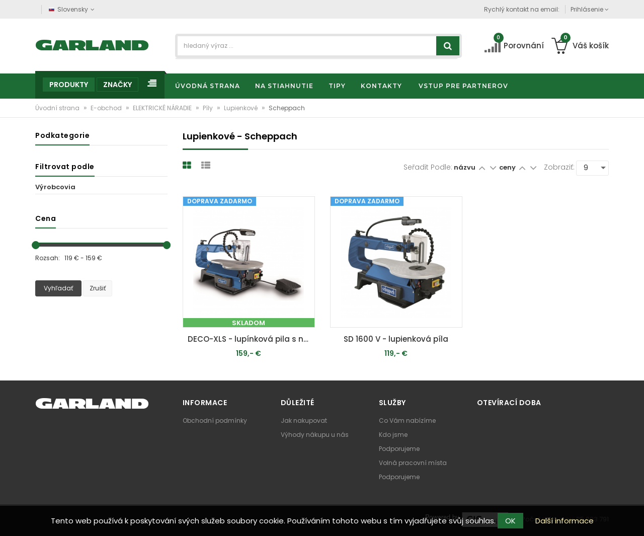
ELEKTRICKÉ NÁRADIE (163, 108)
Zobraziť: (559, 167)
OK (510, 520)
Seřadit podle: (428, 167)
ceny (508, 167)
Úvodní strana (58, 108)
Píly (208, 108)
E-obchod (107, 108)
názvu (464, 167)
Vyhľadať (58, 288)
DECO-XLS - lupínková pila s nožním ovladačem (251, 339)
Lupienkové (241, 108)
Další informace (564, 520)
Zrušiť (98, 288)
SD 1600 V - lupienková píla (396, 339)
